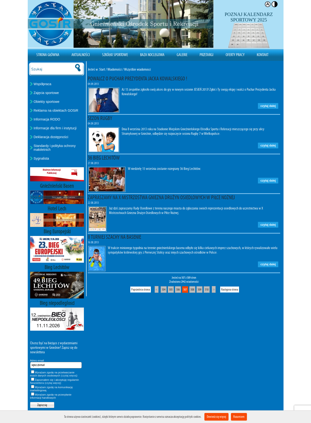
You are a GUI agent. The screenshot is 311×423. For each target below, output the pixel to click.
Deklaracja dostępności (51, 137)
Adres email (37, 360)
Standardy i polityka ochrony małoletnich (55, 147)
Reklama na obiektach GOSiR (56, 110)
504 (163, 289)
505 (171, 289)
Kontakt (262, 54)
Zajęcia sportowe (46, 93)
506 (178, 289)
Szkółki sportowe (115, 54)
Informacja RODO (47, 119)
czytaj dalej (268, 106)
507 (185, 289)
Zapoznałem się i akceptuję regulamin (54, 381)
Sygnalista (41, 158)
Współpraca (42, 84)
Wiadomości (114, 69)
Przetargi (206, 54)
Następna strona (229, 289)
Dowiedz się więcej (216, 417)
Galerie (182, 54)
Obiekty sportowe (47, 102)
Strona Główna (47, 54)
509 (199, 289)
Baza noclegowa (152, 54)
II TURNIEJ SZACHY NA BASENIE (114, 237)
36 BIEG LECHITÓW (104, 157)
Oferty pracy (235, 54)
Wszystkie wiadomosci (137, 69)
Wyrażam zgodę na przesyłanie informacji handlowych (50, 396)
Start (102, 69)
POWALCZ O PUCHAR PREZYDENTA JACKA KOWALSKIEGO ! (137, 78)
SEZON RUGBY (100, 118)
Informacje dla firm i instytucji (55, 128)
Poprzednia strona (140, 289)
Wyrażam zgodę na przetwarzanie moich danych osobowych (53, 374)
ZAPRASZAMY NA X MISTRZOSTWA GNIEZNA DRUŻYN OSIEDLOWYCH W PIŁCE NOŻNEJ (161, 197)
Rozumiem (239, 417)
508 (192, 289)
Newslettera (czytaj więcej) (45, 382)
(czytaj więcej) (69, 375)
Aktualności (80, 54)
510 (206, 289)
